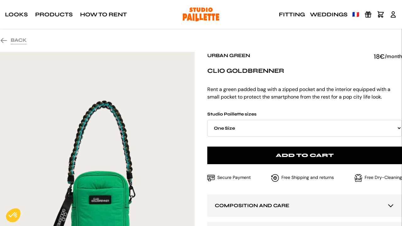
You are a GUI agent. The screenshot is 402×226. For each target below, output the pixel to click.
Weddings (328, 14)
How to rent (103, 14)
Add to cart (305, 155)
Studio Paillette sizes (304, 124)
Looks (16, 14)
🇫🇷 (355, 14)
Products (54, 14)
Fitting (292, 14)
